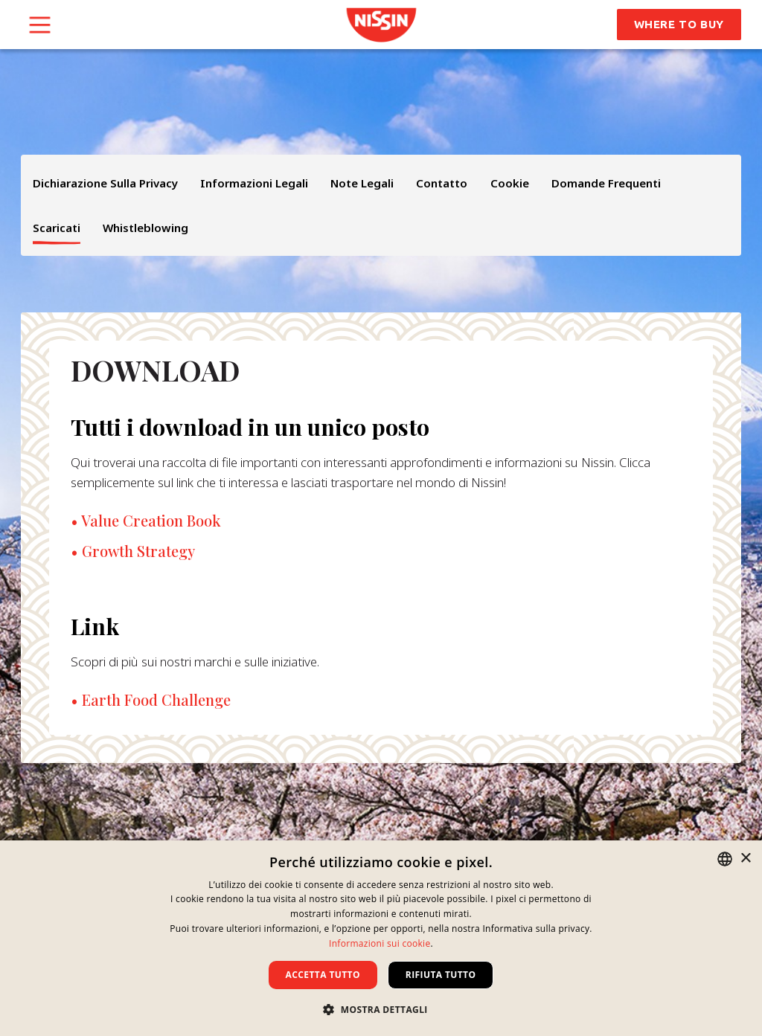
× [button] (745, 858)
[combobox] (724, 859)
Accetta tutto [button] (323, 974)
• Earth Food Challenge (151, 700)
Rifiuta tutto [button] (441, 974)
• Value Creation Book (146, 520)
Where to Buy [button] (679, 24)
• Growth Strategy (133, 551)
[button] (381, 1009)
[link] (381, 24)
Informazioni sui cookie (379, 943)
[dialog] (381, 938)
